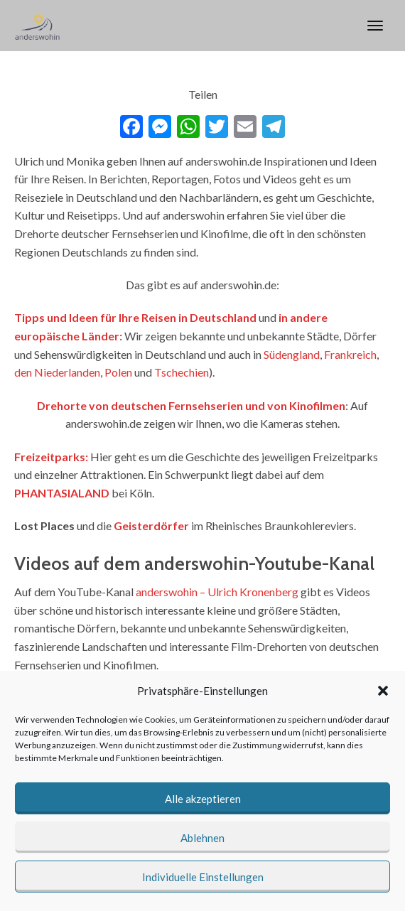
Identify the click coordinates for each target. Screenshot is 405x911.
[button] (383, 691)
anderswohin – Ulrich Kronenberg (217, 591)
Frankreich (350, 354)
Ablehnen (202, 837)
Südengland (292, 354)
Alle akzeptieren (203, 798)
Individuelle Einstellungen (203, 876)
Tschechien (181, 372)
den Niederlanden (57, 372)
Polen (118, 372)
